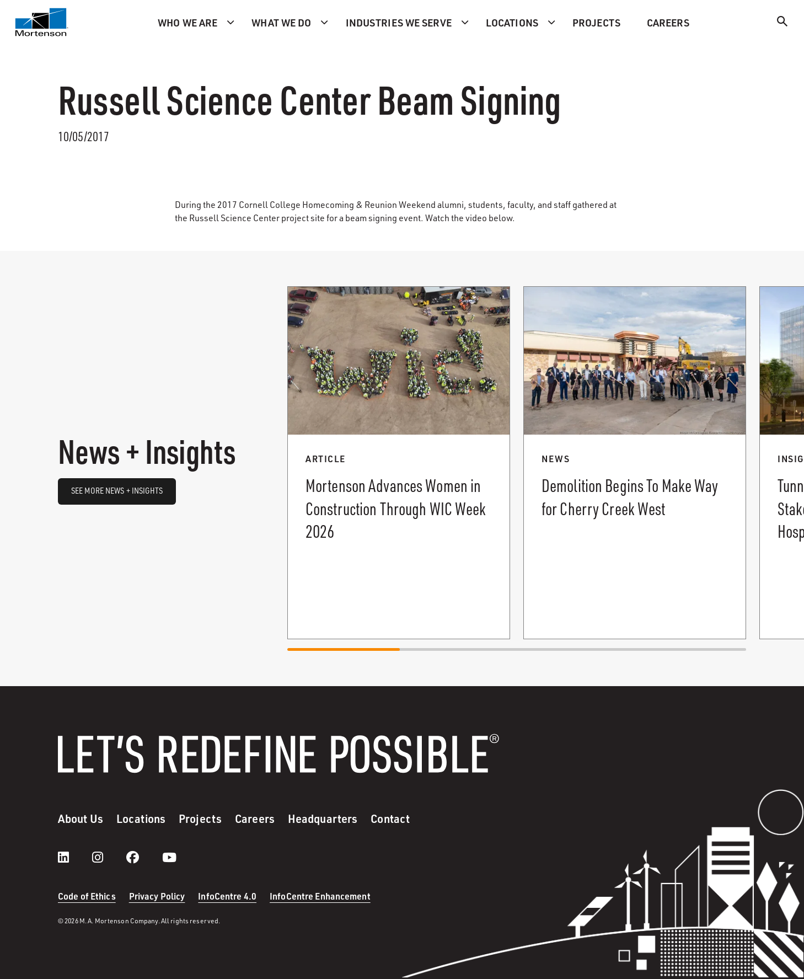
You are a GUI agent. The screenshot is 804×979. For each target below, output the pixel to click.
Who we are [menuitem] (187, 22)
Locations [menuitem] (512, 22)
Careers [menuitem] (668, 22)
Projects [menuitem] (596, 22)
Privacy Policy (157, 896)
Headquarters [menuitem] (322, 818)
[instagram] (108, 857)
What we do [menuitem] (281, 22)
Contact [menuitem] (390, 818)
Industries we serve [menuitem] (399, 22)
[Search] (782, 23)
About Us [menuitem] (80, 818)
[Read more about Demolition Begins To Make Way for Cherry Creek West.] (635, 463)
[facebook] (143, 857)
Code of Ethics (87, 896)
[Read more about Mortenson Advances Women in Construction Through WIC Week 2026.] (399, 463)
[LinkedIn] (74, 857)
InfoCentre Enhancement (320, 896)
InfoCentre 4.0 (227, 896)
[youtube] (169, 857)
